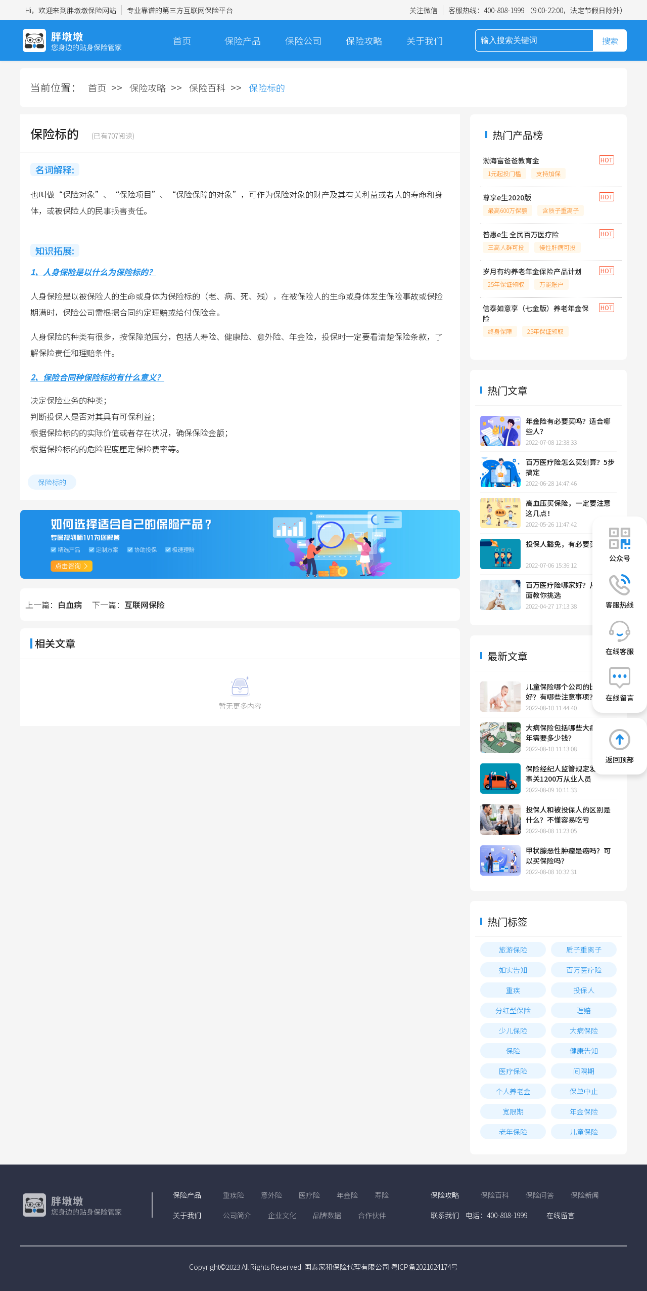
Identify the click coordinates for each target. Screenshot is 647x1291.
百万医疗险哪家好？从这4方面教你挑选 (570, 590)
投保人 (583, 990)
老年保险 (513, 1132)
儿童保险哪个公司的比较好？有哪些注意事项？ (565, 691)
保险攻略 (364, 40)
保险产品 (242, 40)
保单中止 (584, 1091)
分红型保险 (513, 1010)
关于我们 (424, 40)
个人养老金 (513, 1091)
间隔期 (583, 1071)
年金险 (347, 1195)
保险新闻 (585, 1195)
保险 (513, 1051)
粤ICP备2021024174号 (424, 1267)
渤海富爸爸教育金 (511, 160)
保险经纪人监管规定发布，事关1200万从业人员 (568, 773)
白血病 (70, 604)
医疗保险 (513, 1071)
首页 (182, 40)
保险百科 (207, 87)
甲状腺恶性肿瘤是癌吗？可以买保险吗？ (568, 855)
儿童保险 (584, 1132)
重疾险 (233, 1195)
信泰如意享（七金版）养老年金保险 (536, 313)
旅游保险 (513, 949)
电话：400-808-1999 (496, 1215)
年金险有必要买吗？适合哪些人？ (568, 426)
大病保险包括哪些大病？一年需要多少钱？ (568, 732)
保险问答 (540, 1195)
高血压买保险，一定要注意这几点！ (568, 508)
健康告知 (584, 1051)
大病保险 (584, 1030)
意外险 (271, 1195)
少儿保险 (513, 1030)
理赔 (584, 1010)
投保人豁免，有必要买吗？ (568, 544)
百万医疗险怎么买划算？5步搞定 (570, 467)
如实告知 (513, 970)
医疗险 (309, 1195)
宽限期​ (513, 1111)
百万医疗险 (584, 970)
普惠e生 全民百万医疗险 (521, 234)
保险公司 (303, 40)
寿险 (382, 1195)
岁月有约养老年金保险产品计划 (532, 271)
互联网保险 (144, 604)
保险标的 (52, 482)
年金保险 (584, 1111)
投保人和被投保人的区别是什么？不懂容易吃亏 (568, 814)
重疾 (513, 990)
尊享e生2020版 (507, 197)
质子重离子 (584, 949)
